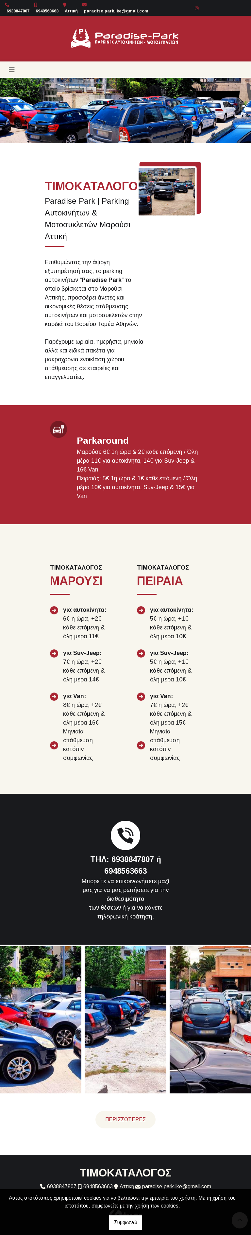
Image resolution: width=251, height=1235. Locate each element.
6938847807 (18, 11)
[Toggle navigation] (12, 69)
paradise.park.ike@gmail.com (116, 11)
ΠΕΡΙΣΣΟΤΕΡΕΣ (125, 1119)
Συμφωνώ (125, 1222)
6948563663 (47, 11)
